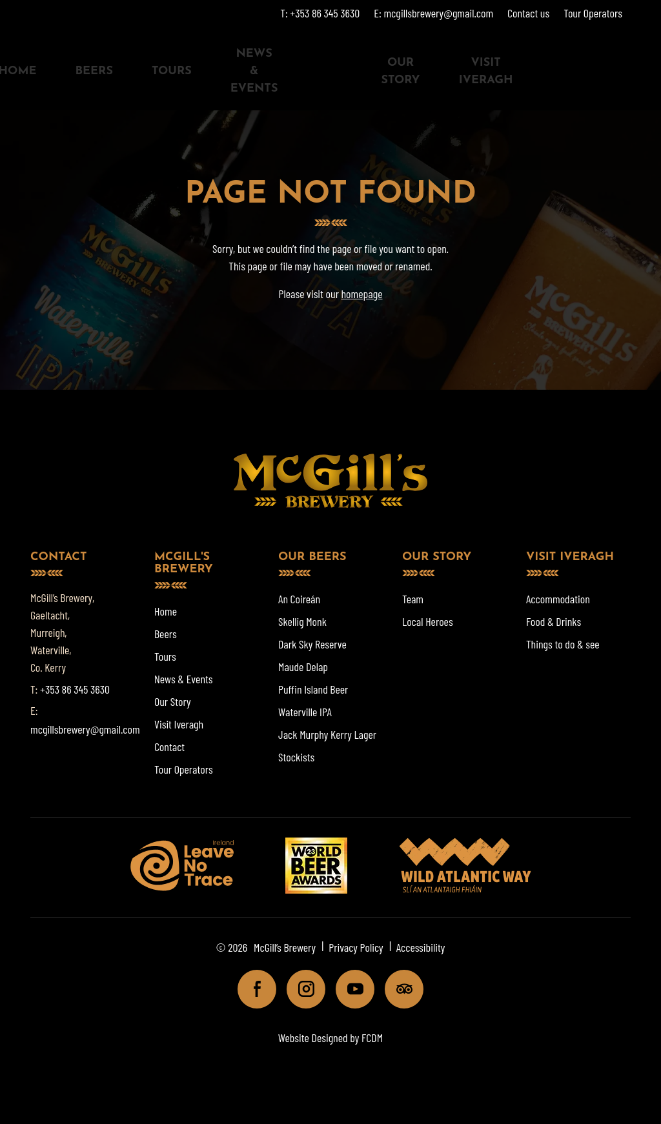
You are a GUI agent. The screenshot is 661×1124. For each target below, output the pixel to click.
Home (165, 611)
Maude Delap (303, 666)
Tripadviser (398, 989)
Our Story (400, 71)
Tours (172, 71)
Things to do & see (563, 644)
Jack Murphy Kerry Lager (327, 734)
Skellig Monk (302, 621)
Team (412, 599)
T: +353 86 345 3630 (320, 13)
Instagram (300, 989)
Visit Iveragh (486, 71)
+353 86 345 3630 (75, 689)
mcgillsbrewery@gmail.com (85, 729)
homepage (361, 293)
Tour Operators (593, 13)
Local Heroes (427, 621)
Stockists (296, 757)
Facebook (251, 989)
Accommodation (558, 599)
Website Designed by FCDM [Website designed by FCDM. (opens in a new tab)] (330, 1037)
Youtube (349, 989)
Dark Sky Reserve (312, 644)
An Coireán (299, 599)
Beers (93, 71)
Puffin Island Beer (313, 689)
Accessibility (420, 947)
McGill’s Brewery (285, 947)
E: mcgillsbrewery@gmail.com (433, 13)
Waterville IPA (305, 712)
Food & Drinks (553, 621)
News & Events (254, 71)
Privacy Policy (356, 947)
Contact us (528, 13)
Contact (169, 746)
